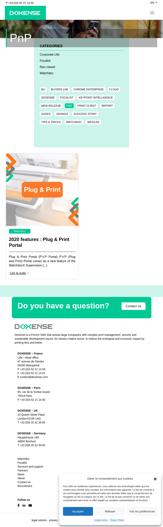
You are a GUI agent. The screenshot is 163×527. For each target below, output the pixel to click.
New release (51, 105)
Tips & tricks (50, 122)
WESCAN (93, 122)
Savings (62, 113)
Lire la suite (19, 273)
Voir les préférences (142, 511)
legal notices (39, 520)
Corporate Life (49, 54)
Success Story (85, 113)
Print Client (87, 105)
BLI (43, 89)
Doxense (47, 97)
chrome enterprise (88, 89)
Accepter (78, 511)
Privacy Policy (117, 520)
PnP (69, 105)
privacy (53, 520)
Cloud (114, 89)
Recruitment (25, 486)
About (21, 478)
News (21, 474)
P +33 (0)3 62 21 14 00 (20, 2)
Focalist (45, 60)
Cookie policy (101, 520)
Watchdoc (46, 73)
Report (107, 105)
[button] (155, 479)
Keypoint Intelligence (96, 97)
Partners (23, 470)
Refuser (110, 511)
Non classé (47, 67)
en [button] (152, 2)
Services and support (30, 466)
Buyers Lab (59, 89)
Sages (46, 113)
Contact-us (24, 482)
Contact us (133, 306)
